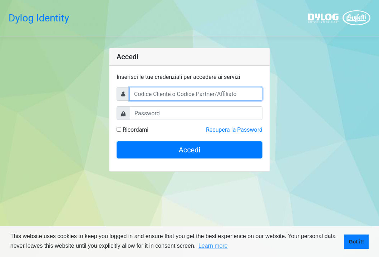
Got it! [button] (356, 242)
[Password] (196, 113)
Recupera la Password (234, 129)
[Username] (195, 94)
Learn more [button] (213, 246)
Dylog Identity (39, 18)
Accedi (190, 150)
